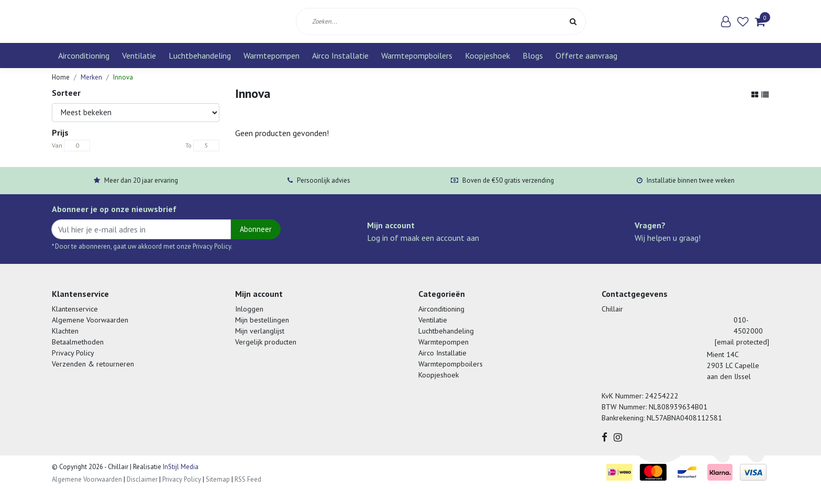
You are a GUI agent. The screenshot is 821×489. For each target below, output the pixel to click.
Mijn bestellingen (262, 320)
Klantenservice (75, 309)
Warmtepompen (271, 55)
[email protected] (742, 342)
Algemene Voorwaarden (90, 320)
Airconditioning (83, 55)
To (188, 145)
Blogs (533, 55)
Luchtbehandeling (200, 55)
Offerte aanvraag (586, 55)
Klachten (65, 331)
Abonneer (256, 229)
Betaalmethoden (78, 342)
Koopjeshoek (487, 55)
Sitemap (218, 479)
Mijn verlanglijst (259, 331)
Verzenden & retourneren (93, 364)
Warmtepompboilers (416, 55)
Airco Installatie (340, 55)
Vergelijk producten (265, 342)
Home (61, 77)
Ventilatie (139, 55)
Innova (123, 77)
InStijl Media (179, 466)
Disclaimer (142, 479)
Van (57, 145)
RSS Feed (248, 479)
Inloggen (249, 309)
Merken (91, 77)
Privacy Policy (73, 353)
